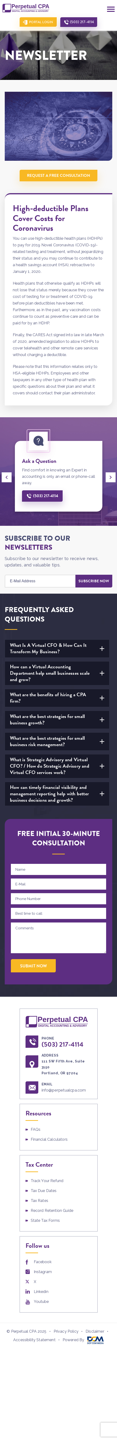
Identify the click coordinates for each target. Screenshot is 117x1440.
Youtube (41, 1301)
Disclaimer (95, 1331)
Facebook (43, 1262)
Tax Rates (39, 1200)
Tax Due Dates (44, 1190)
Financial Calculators (49, 1139)
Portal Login (41, 22)
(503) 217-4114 (82, 22)
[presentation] (6, 477)
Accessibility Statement (34, 1340)
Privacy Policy (66, 1331)
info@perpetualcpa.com (64, 1090)
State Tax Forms (45, 1220)
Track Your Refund (47, 1181)
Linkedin (41, 1291)
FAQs (36, 1129)
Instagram (43, 1272)
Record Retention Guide (52, 1210)
